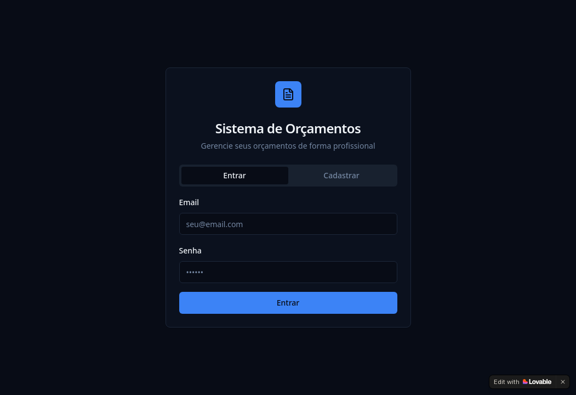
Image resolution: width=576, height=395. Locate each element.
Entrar (288, 302)
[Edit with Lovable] (522, 381)
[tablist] (288, 176)
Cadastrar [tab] (341, 175)
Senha (190, 250)
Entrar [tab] (234, 175)
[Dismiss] (562, 381)
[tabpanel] (288, 254)
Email (189, 202)
